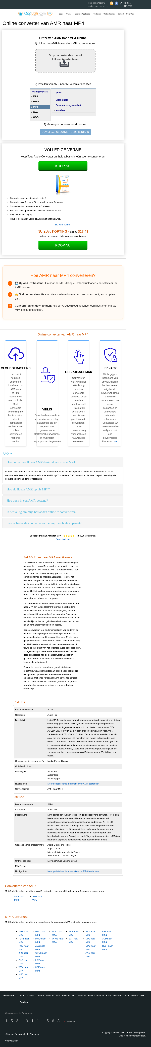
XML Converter (130, 995)
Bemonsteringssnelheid (69, 105)
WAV (35, 112)
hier (115, 441)
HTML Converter (96, 995)
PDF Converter (27, 995)
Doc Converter (79, 995)
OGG (36, 117)
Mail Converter (63, 995)
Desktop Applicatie (82, 14)
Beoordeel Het (63, 539)
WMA (36, 101)
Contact (121, 14)
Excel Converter (113, 995)
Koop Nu (63, 166)
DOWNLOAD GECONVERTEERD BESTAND (65, 132)
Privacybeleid (21, 1034)
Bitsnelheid (62, 100)
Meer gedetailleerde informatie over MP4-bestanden (73, 871)
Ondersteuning (109, 14)
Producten (97, 14)
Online (69, 14)
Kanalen (60, 110)
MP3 (35, 96)
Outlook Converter (45, 995)
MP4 (35, 107)
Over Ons (130, 14)
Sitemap (10, 1034)
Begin (61, 14)
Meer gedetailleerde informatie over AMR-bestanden (73, 783)
